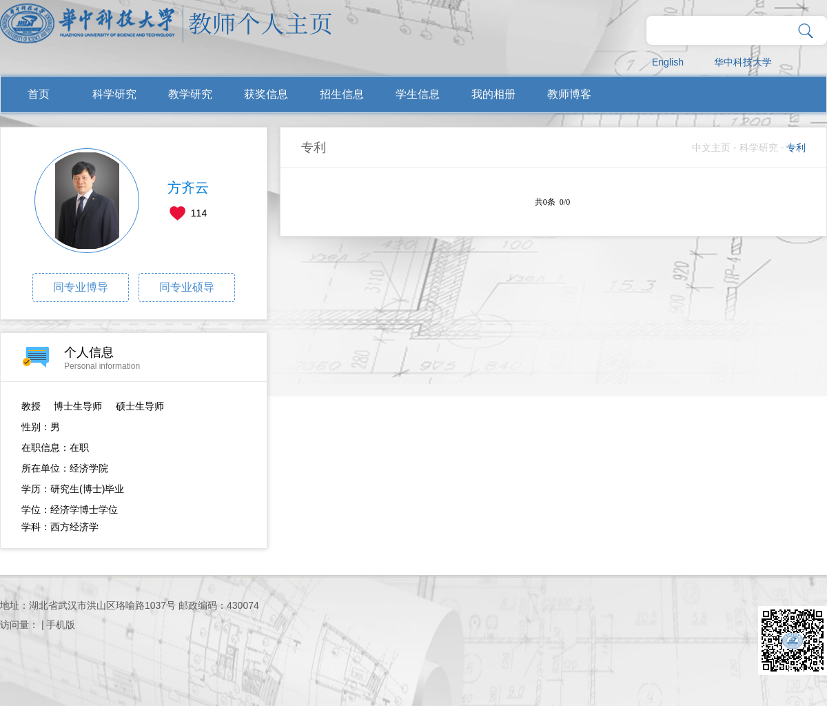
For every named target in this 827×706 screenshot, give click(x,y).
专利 (796, 147)
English (668, 62)
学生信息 (418, 94)
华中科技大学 (743, 62)
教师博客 (569, 94)
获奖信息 (266, 94)
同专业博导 (80, 287)
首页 (39, 94)
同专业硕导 (186, 287)
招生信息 (342, 94)
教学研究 (190, 94)
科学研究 (114, 94)
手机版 (60, 624)
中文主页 (711, 147)
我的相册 (493, 94)
